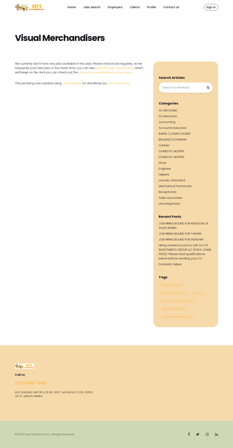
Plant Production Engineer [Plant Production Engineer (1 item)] (177, 317)
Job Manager (72, 83)
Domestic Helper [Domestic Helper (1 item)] (172, 285)
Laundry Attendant (172, 180)
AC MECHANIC (168, 110)
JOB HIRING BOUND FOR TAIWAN (180, 234)
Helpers (164, 174)
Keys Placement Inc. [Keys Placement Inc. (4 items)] (173, 309)
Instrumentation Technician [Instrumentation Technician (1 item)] (178, 301)
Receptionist (167, 192)
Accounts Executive (172, 128)
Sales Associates (170, 198)
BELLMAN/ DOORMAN (172, 139)
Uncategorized (169, 204)
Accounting (167, 122)
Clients (135, 7)
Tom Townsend (119, 83)
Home (72, 7)
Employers (115, 7)
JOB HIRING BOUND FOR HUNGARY (181, 239)
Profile (151, 7)
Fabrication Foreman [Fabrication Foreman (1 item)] (174, 293)
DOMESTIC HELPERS (171, 151)
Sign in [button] (211, 7)
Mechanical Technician (175, 186)
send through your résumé (115, 68)
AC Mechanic (168, 116)
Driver (163, 163)
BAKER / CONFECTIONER (174, 134)
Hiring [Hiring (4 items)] (197, 293)
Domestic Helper (170, 264)
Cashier (164, 145)
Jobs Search (91, 7)
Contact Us (171, 7)
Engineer (165, 169)
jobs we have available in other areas (105, 72)
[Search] (208, 87)
